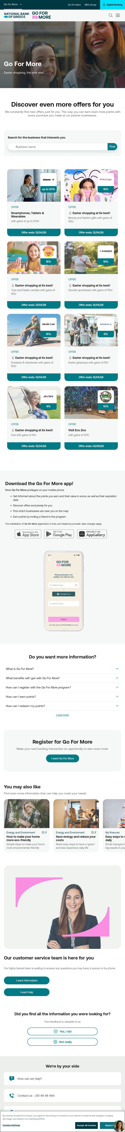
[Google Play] (60, 532)
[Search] (110, 15)
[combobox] (58, 146)
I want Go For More (62, 757)
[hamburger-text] (118, 15)
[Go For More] (41, 15)
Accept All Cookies (86, 1125)
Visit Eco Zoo (77, 430)
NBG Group (90, 4)
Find (112, 146)
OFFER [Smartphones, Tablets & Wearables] (15, 207)
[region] (62, 1121)
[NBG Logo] (16, 15)
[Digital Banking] (112, 5)
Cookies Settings (11, 1125)
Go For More (13, 4)
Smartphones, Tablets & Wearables (27, 214)
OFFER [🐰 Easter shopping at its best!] (72, 207)
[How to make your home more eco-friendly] (26, 813)
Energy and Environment (21, 832)
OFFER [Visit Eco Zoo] (72, 424)
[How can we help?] (62, 1078)
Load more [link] (62, 714)
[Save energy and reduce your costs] (76, 813)
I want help (26, 992)
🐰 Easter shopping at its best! (89, 213)
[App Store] (29, 532)
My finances (112, 832)
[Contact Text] (62, 1095)
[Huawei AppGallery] (93, 532)
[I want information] (26, 980)
